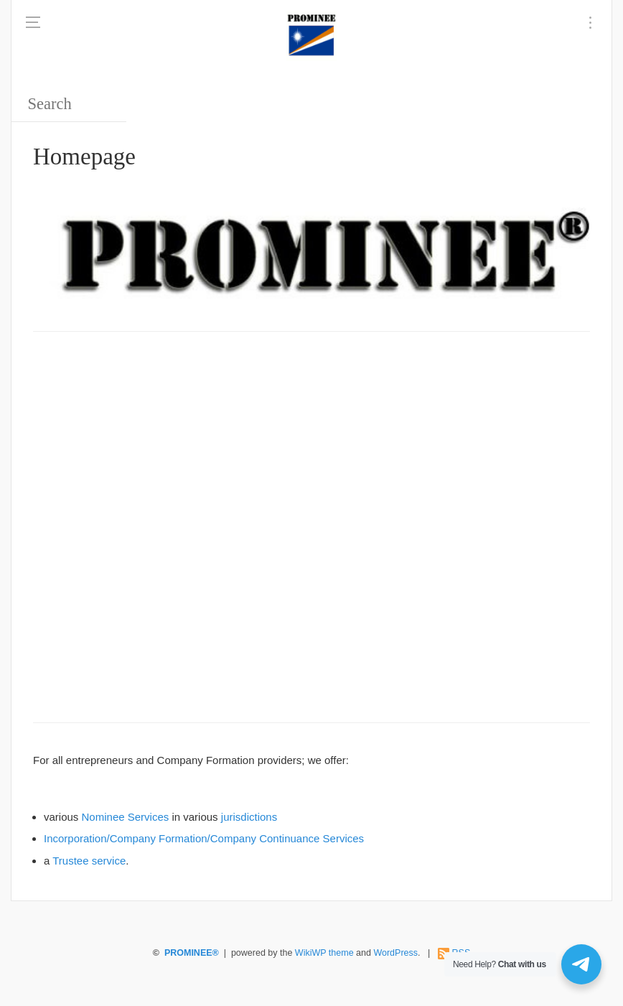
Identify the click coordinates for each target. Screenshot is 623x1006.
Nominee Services (125, 817)
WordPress (395, 953)
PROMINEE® (191, 953)
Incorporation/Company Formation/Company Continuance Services (204, 838)
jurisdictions (249, 817)
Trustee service (89, 860)
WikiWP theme (324, 953)
